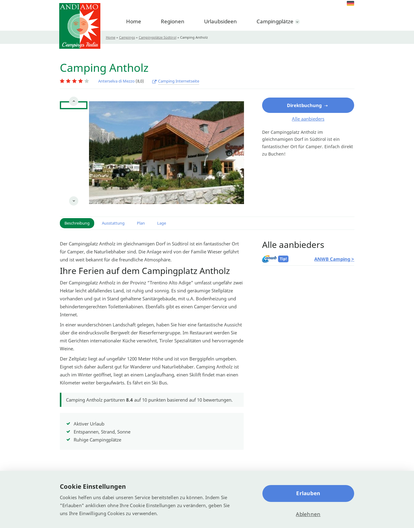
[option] (73, 115)
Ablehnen (308, 514)
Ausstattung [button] (113, 223)
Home (133, 21)
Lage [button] (161, 223)
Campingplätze (275, 21)
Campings (127, 37)
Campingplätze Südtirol (157, 37)
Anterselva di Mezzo (116, 81)
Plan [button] (141, 223)
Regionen (172, 21)
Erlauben (308, 493)
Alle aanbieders (308, 119)
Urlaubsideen (220, 21)
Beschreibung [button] (77, 223)
